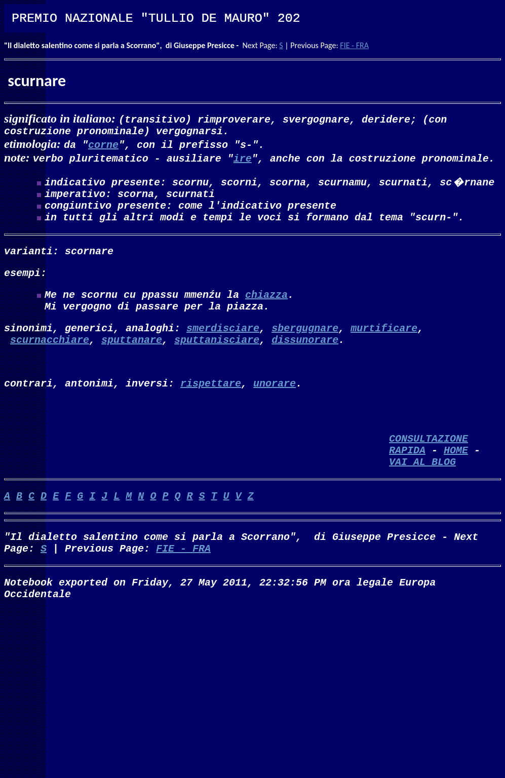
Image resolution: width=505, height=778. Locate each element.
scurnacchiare (49, 359)
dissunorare (304, 359)
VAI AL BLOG (422, 495)
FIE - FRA (354, 45)
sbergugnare (304, 346)
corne (103, 146)
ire (243, 160)
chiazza (266, 308)
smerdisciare (222, 346)
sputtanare (131, 359)
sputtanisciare (216, 359)
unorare (274, 407)
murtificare (384, 346)
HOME (456, 482)
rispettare (210, 407)
